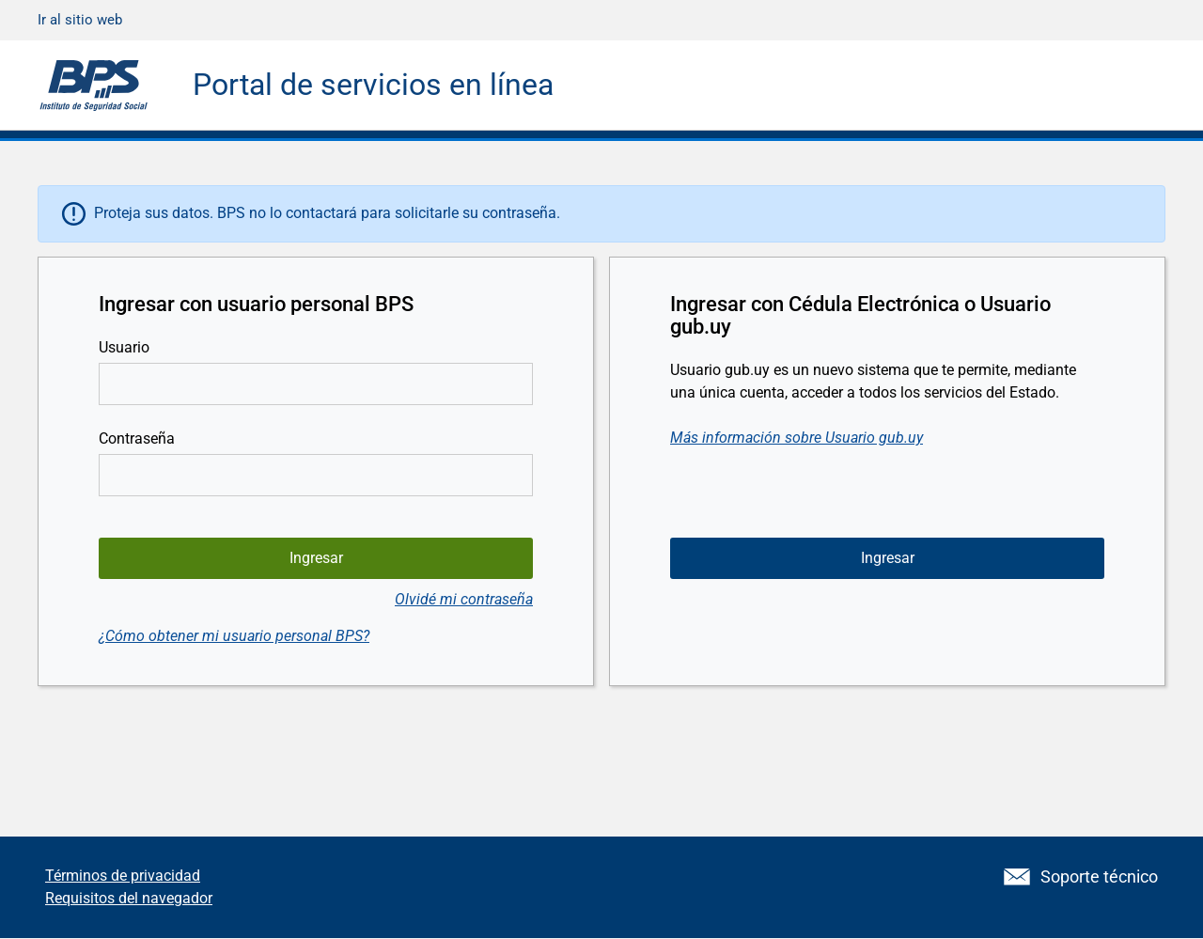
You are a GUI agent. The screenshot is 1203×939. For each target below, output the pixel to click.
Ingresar (887, 558)
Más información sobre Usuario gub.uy (796, 437)
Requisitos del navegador (128, 898)
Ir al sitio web (80, 19)
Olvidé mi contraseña (464, 599)
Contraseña (137, 438)
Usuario (124, 347)
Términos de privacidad (122, 875)
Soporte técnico (1081, 877)
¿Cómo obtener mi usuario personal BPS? (234, 636)
